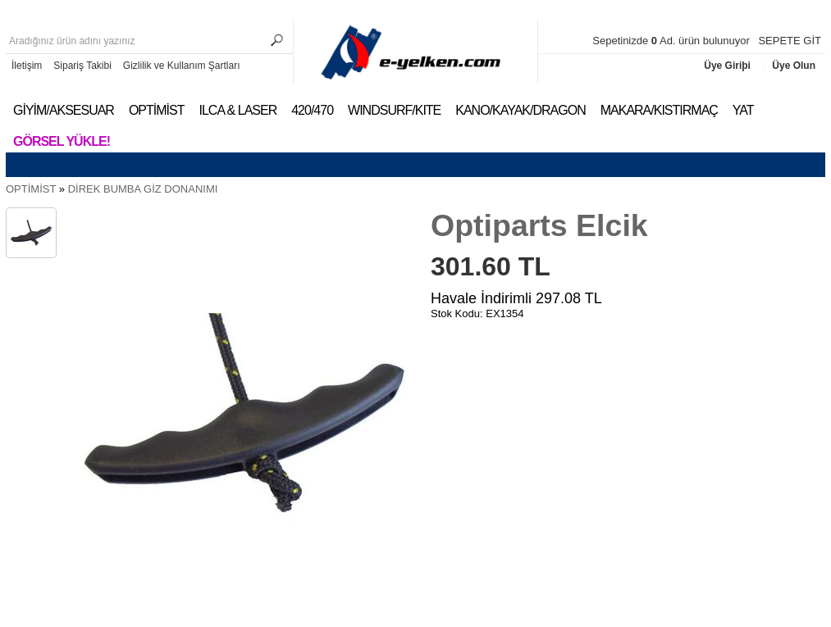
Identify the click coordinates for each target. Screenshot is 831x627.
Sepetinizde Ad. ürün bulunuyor (672, 40)
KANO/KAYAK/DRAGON (520, 110)
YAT (743, 110)
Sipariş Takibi (82, 65)
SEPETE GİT (789, 40)
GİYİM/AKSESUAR (63, 110)
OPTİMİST (157, 110)
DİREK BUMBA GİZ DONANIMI (143, 189)
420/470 (312, 110)
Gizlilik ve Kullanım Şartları (181, 65)
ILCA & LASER (237, 110)
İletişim (26, 65)
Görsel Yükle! (61, 141)
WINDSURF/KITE (394, 110)
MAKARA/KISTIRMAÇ (659, 110)
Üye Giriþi (728, 65)
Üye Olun (793, 65)
